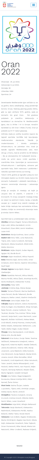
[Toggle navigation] (34, 5)
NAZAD (19, 446)
